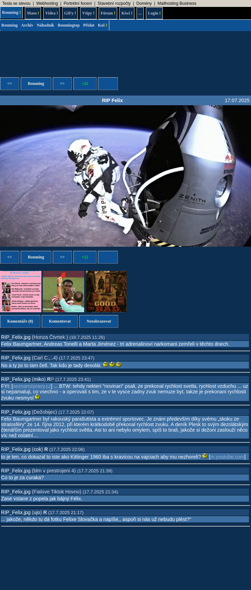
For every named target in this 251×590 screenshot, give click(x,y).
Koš (102, 25)
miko (38, 379)
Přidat (88, 25)
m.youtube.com (227, 457)
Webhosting (47, 3)
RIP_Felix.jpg (16, 337)
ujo (36, 512)
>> (62, 83)
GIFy (70, 13)
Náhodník (45, 25)
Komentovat (60, 321)
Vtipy (88, 13)
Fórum (108, 13)
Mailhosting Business (177, 3)
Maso (33, 13)
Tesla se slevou (16, 3)
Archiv (27, 25)
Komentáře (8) (20, 321)
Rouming (11, 12)
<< (9, 83)
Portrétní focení (78, 3)
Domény (144, 3)
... (140, 13)
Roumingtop (69, 25)
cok (37, 449)
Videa (51, 13)
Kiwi (126, 13)
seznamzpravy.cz (32, 386)
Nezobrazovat (99, 321)
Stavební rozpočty (114, 3)
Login (154, 13)
